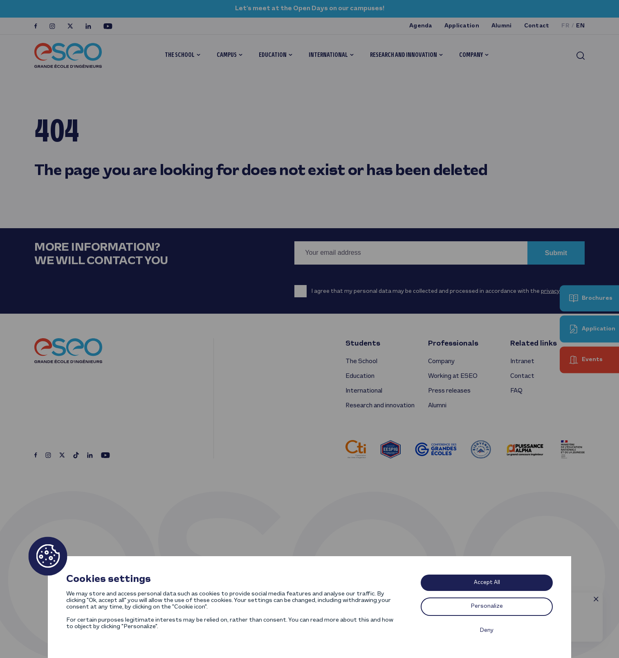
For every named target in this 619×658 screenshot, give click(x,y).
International (328, 55)
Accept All (487, 582)
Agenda (420, 26)
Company (471, 55)
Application (461, 26)
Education (273, 55)
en (580, 26)
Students (362, 344)
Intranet (522, 361)
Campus (227, 55)
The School (180, 55)
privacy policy (558, 291)
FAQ (516, 391)
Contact (536, 26)
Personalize (487, 606)
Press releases (449, 391)
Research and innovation (403, 55)
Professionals (453, 344)
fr (565, 26)
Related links (533, 344)
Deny (486, 630)
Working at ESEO (453, 376)
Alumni (501, 26)
